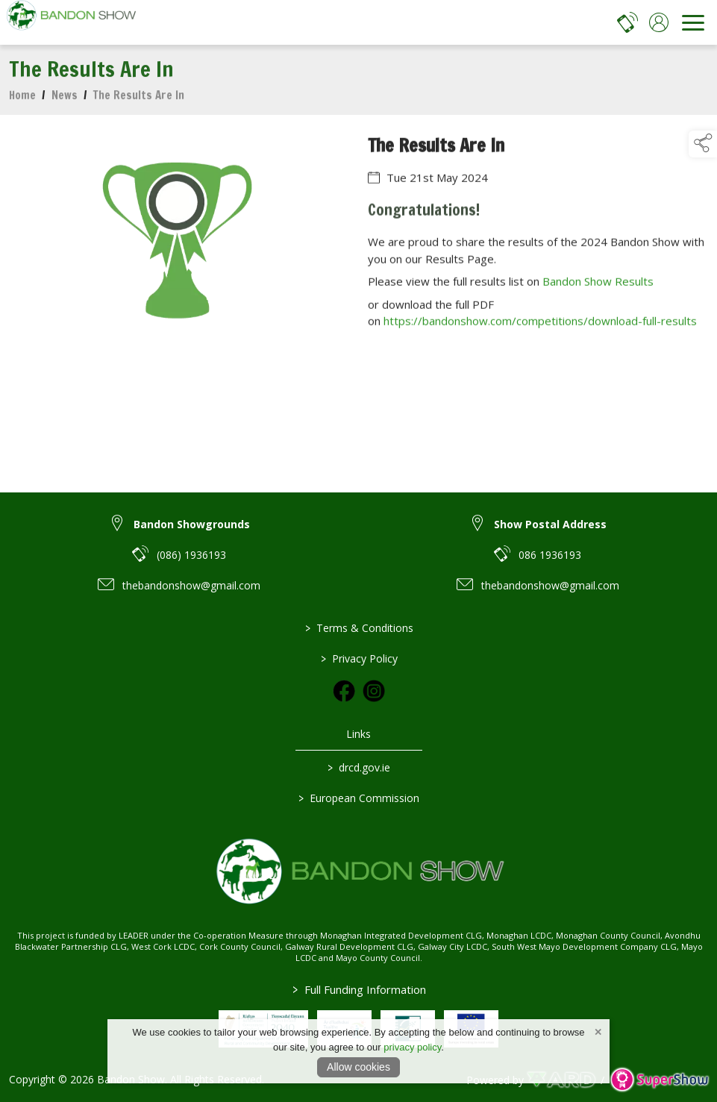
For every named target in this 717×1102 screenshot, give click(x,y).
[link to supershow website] (659, 1080)
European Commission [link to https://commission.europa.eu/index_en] (358, 798)
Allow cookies (358, 1067)
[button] (703, 144)
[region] (358, 243)
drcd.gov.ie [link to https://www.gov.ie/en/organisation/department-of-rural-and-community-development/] (359, 767)
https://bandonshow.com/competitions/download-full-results (540, 323)
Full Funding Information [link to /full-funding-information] (358, 989)
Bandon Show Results (598, 284)
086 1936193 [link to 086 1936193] (550, 555)
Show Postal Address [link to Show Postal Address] (550, 524)
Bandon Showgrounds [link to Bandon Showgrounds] (192, 524)
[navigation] (693, 22)
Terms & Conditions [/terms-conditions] (358, 627)
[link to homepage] (71, 22)
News (64, 98)
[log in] (659, 22)
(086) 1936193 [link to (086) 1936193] (191, 555)
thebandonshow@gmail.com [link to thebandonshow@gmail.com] (191, 585)
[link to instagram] (374, 691)
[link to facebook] (344, 691)
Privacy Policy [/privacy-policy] (358, 658)
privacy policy (412, 1047)
